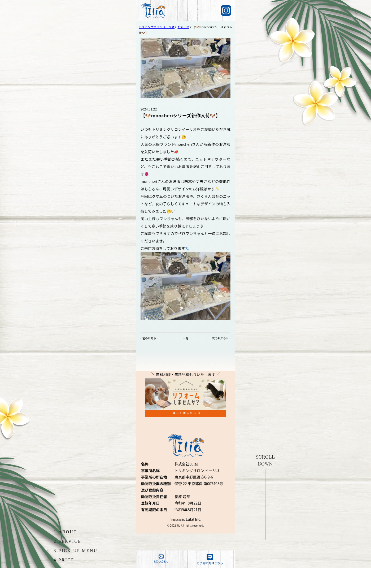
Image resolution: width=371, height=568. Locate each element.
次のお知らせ (220, 338)
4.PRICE (64, 560)
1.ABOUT (65, 531)
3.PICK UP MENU (76, 550)
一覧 (185, 338)
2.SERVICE (68, 541)
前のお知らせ (150, 338)
